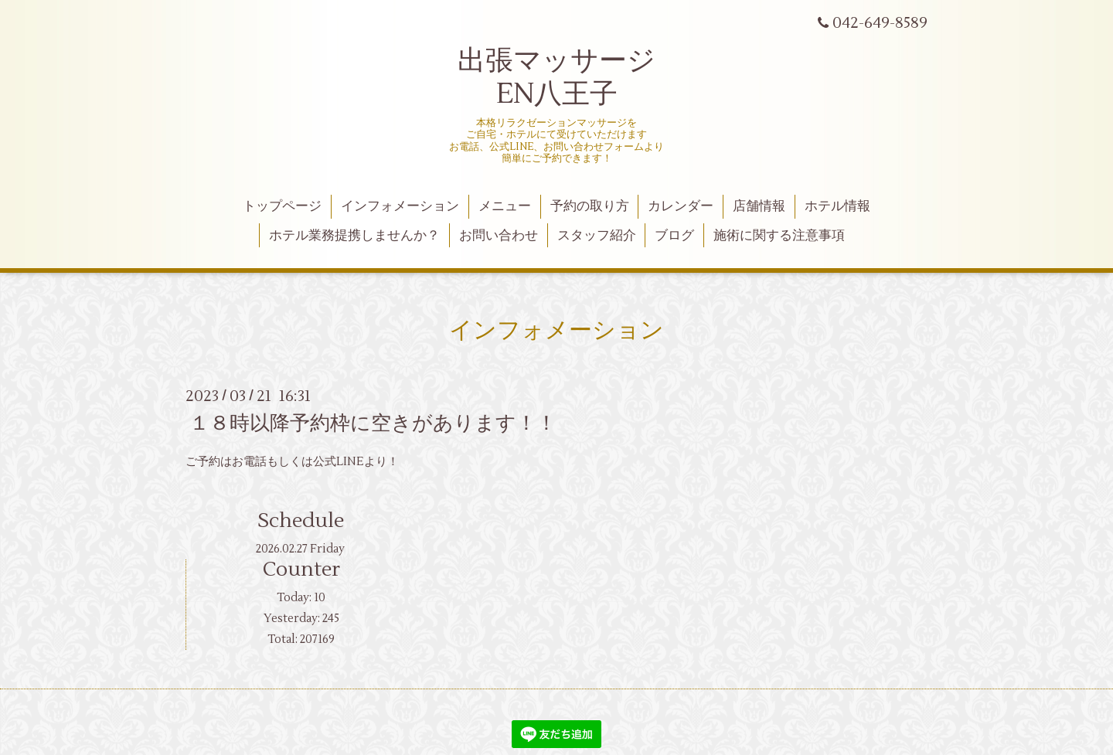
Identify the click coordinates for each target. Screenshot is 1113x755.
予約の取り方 (589, 206)
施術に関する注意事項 (779, 235)
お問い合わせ (498, 235)
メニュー (504, 206)
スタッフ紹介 (596, 235)
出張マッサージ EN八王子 (556, 77)
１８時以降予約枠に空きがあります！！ (372, 423)
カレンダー (680, 206)
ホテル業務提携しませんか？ (354, 235)
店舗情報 (759, 206)
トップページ (282, 206)
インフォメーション (400, 206)
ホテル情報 (837, 206)
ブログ (674, 235)
